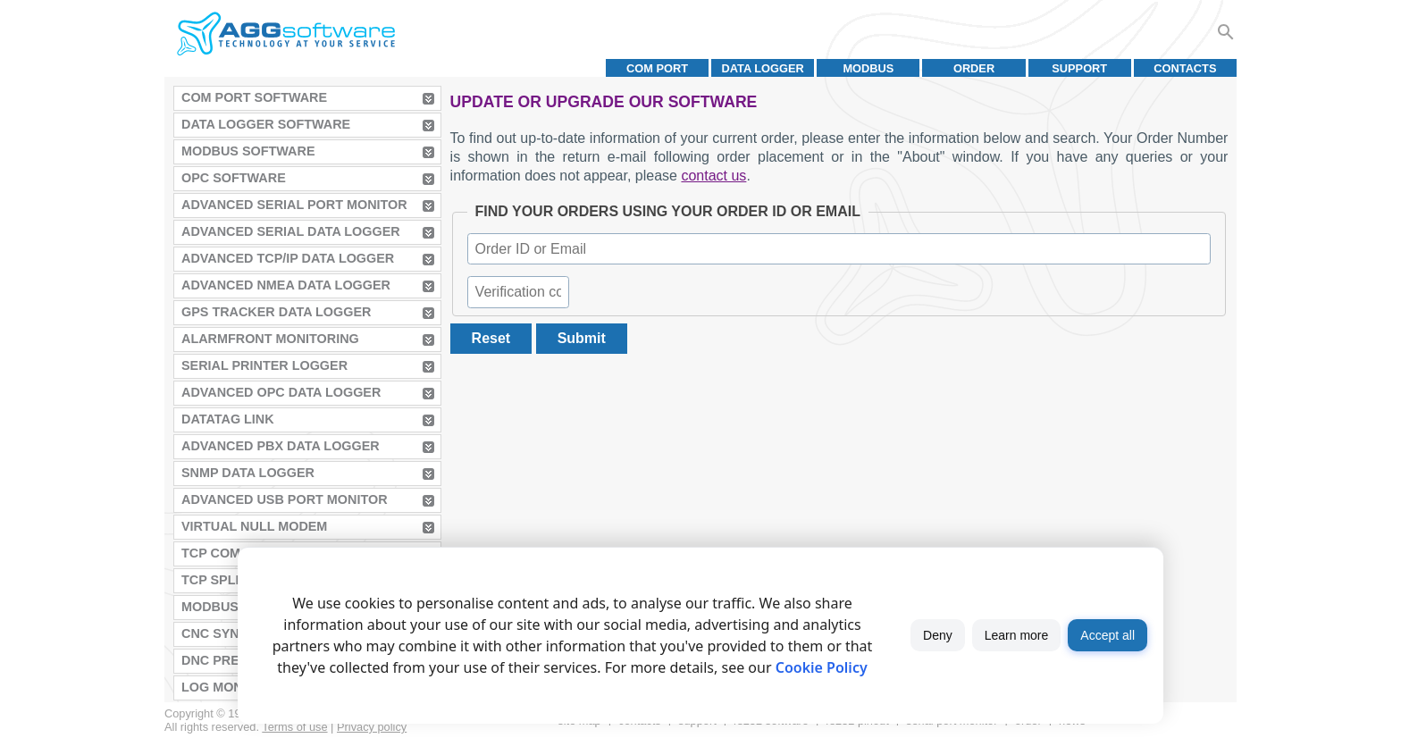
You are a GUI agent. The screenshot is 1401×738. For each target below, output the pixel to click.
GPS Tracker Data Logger (276, 312)
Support (1079, 68)
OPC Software (233, 178)
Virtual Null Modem (254, 526)
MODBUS (868, 68)
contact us (713, 175)
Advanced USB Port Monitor (284, 499)
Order (973, 68)
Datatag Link (227, 419)
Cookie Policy (822, 667)
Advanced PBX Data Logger (280, 446)
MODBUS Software (248, 151)
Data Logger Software (265, 124)
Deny (937, 635)
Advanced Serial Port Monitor (294, 204)
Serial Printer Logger (264, 365)
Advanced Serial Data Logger (290, 231)
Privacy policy (372, 727)
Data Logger (763, 68)
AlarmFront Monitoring (270, 338)
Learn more (1017, 635)
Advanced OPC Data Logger (281, 392)
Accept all (1107, 635)
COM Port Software (254, 97)
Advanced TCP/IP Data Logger (287, 258)
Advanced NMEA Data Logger (285, 285)
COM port (657, 68)
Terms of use (294, 727)
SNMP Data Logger (248, 472)
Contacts (1185, 68)
